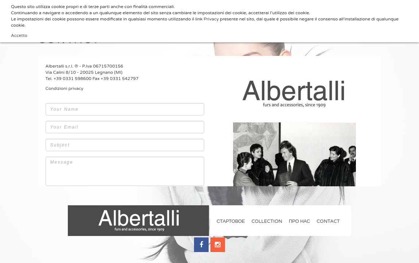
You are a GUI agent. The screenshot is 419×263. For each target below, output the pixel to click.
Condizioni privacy (65, 88)
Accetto (19, 35)
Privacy (211, 19)
